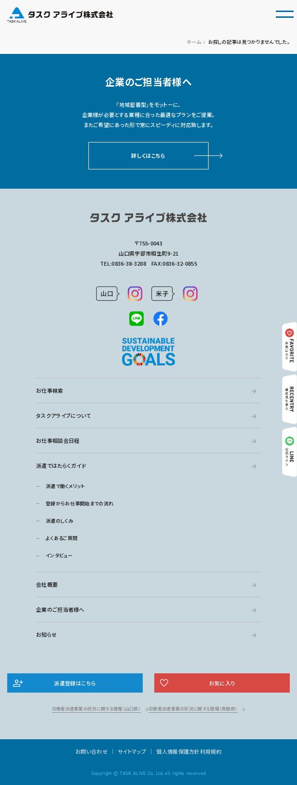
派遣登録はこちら (75, 683)
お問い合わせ (91, 751)
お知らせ (46, 634)
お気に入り (222, 683)
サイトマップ (132, 751)
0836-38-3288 (128, 263)
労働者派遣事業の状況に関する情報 (96, 709)
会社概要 (47, 584)
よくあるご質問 (61, 537)
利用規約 (211, 751)
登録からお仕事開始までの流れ (79, 503)
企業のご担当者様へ (60, 609)
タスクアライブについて (63, 415)
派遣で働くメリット (65, 485)
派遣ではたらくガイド (61, 465)
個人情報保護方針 (177, 751)
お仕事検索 (49, 390)
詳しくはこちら (148, 155)
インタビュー (59, 555)
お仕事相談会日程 (57, 440)
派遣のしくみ (59, 520)
